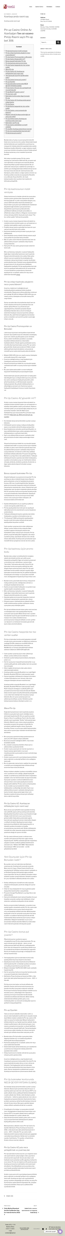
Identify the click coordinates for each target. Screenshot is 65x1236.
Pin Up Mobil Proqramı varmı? (15, 92)
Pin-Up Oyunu (10, 104)
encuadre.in (55, 1230)
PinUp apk (9, 1196)
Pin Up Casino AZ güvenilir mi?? (15, 59)
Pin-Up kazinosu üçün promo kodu (16, 63)
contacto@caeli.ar (10, 1233)
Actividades (49, 6)
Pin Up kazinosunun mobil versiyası (16, 51)
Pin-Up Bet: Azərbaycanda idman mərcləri (19, 129)
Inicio (30, 6)
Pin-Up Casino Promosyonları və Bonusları (19, 57)
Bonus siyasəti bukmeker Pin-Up (16, 61)
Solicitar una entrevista (24, 1228)
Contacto (58, 6)
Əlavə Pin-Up (10, 69)
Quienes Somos (39, 6)
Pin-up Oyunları (10, 81)
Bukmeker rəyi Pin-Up (12, 123)
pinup (18, 274)
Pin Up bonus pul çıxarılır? (13, 133)
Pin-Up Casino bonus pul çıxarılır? (16, 79)
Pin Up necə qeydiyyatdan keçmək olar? (18, 131)
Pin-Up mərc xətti (11, 94)
